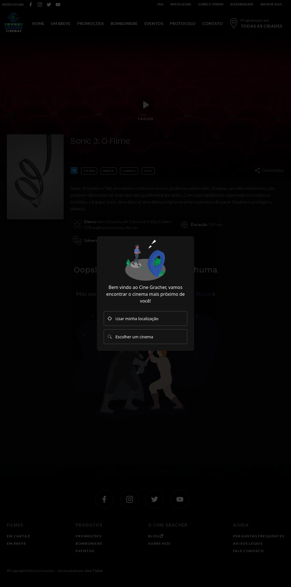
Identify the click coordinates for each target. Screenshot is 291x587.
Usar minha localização (132, 318)
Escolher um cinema (130, 336)
